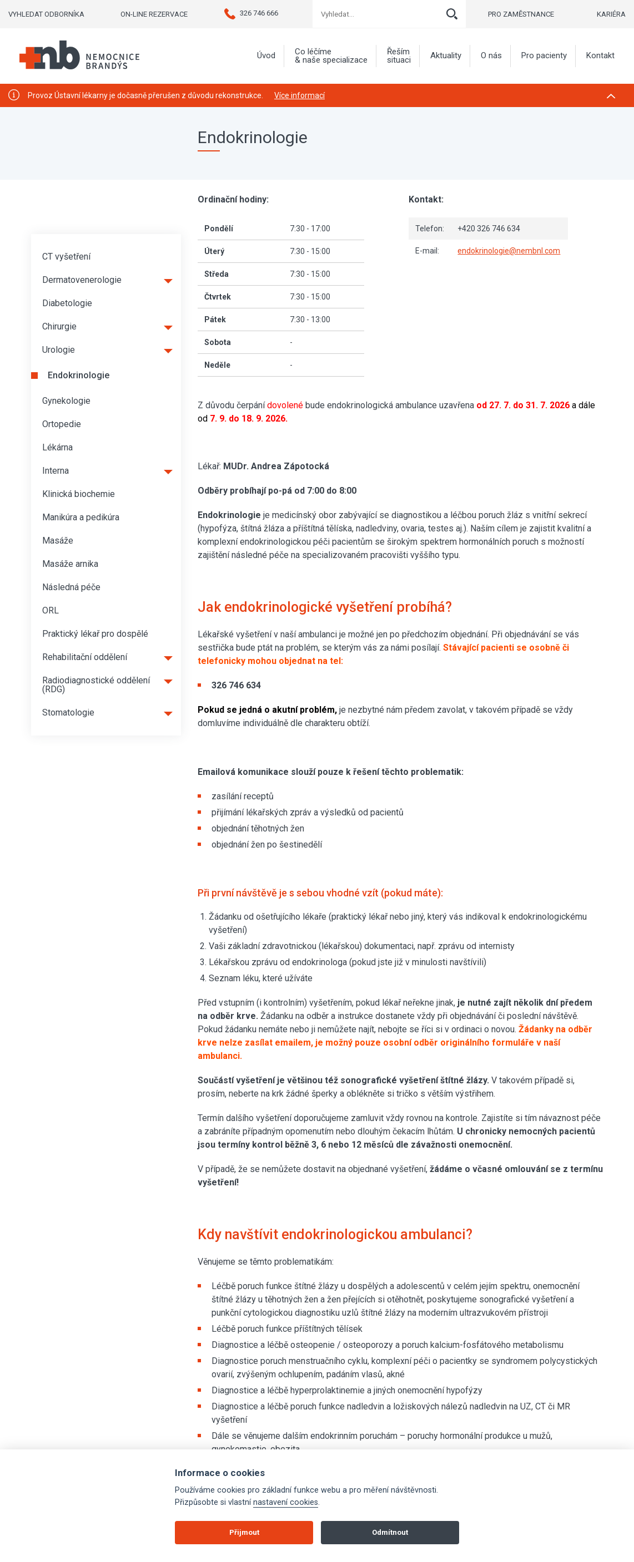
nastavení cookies (285, 1502)
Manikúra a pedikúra (80, 517)
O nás (491, 56)
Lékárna (57, 447)
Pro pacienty (544, 56)
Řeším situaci (399, 56)
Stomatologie (68, 712)
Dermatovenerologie (82, 280)
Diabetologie (67, 303)
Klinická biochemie (78, 494)
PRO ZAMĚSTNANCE (521, 14)
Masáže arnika (70, 564)
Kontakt (600, 56)
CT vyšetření (66, 256)
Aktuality (445, 56)
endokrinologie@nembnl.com (508, 250)
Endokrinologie (78, 375)
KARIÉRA (611, 14)
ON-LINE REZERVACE (154, 14)
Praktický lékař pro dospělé (95, 633)
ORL (50, 610)
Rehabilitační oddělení (84, 657)
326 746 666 (251, 13)
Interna (55, 470)
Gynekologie (66, 400)
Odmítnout (390, 1532)
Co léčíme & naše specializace (331, 56)
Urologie (58, 349)
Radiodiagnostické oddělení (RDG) (96, 684)
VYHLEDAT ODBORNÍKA (46, 14)
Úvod (266, 56)
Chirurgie (59, 326)
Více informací (299, 95)
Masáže (57, 540)
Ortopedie (61, 424)
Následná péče (71, 587)
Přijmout (244, 1532)
